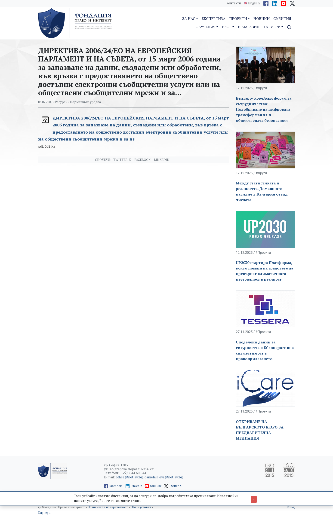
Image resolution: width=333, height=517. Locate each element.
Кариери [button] (272, 26)
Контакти (233, 3)
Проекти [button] (238, 18)
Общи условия (141, 507)
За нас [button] (188, 18)
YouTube (156, 486)
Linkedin (162, 160)
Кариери (44, 513)
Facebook (142, 160)
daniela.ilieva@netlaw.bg (164, 477)
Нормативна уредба (85, 102)
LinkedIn (136, 486)
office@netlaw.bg (129, 477)
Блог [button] (226, 26)
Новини (261, 18)
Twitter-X (122, 160)
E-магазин (248, 26)
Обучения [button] (206, 26)
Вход (291, 507)
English (254, 3)
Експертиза (213, 18)
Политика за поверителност (108, 507)
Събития (282, 18)
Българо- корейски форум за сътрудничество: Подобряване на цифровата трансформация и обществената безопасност (263, 109)
